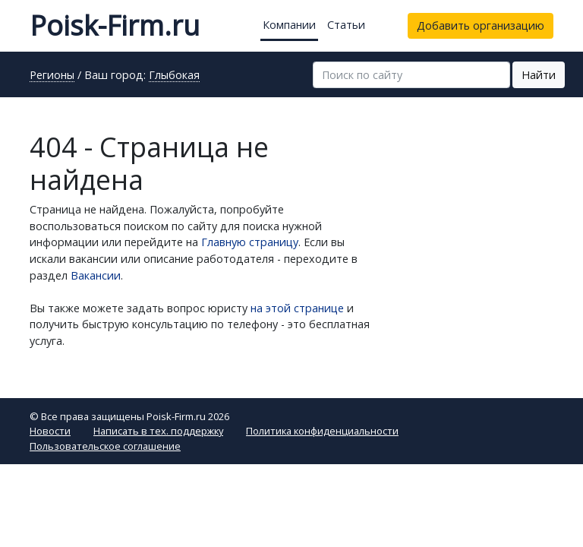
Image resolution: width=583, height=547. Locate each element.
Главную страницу (249, 242)
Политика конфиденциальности (322, 431)
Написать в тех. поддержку (158, 431)
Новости (50, 431)
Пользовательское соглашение (105, 446)
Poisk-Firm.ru (115, 25)
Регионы (52, 76)
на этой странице (297, 308)
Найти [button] (539, 75)
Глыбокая (174, 76)
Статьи (346, 24)
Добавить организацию (480, 25)
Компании (289, 24)
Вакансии (96, 275)
